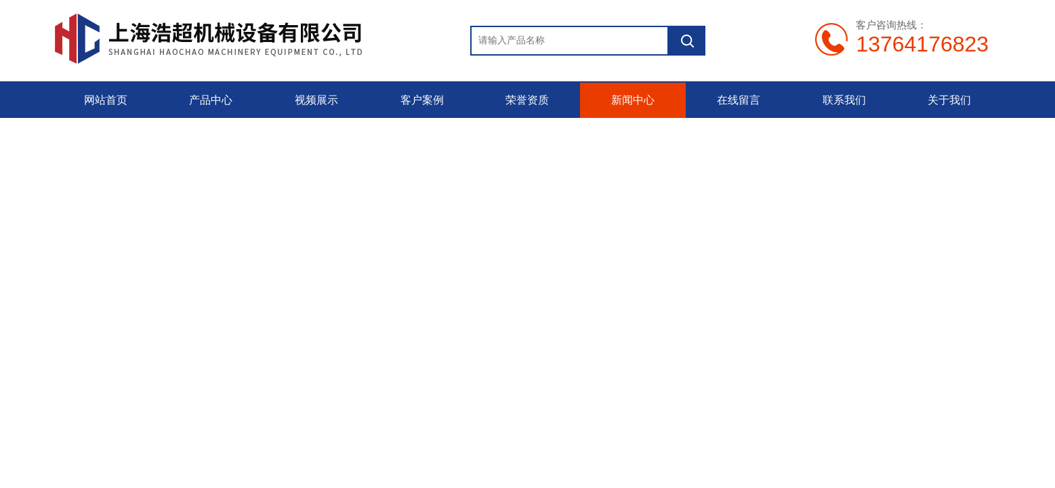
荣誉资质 (527, 100)
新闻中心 (633, 100)
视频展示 (316, 100)
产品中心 (210, 100)
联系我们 (844, 100)
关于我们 (949, 100)
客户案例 (422, 100)
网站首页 (105, 100)
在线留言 (738, 100)
